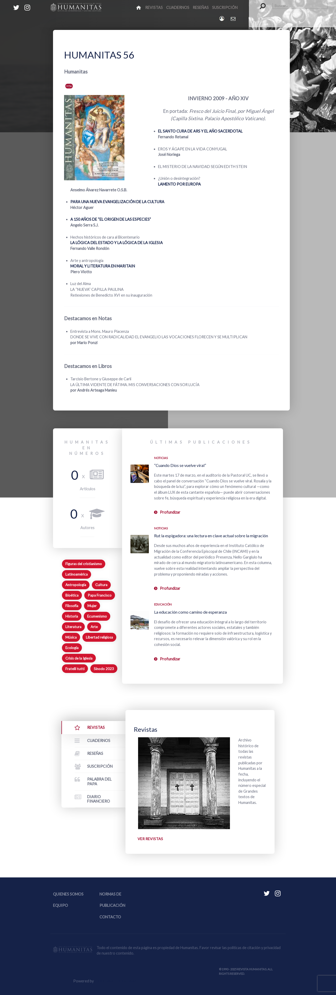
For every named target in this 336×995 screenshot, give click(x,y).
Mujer (92, 606)
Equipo (60, 905)
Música (71, 637)
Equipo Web (115, 981)
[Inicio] (139, 7)
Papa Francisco (100, 595)
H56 (69, 86)
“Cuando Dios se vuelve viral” (180, 465)
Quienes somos (68, 894)
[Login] (222, 18)
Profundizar (170, 512)
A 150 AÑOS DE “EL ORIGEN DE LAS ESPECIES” (110, 219)
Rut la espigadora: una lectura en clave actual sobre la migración (211, 535)
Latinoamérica (76, 574)
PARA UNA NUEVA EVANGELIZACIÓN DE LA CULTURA (117, 201)
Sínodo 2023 (104, 669)
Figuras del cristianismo (83, 564)
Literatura (73, 627)
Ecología (71, 648)
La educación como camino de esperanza (190, 611)
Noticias (161, 458)
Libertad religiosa (99, 637)
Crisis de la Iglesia (78, 658)
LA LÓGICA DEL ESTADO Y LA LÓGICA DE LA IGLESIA (116, 242)
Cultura (101, 585)
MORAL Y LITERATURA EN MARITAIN (102, 266)
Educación (163, 604)
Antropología (75, 585)
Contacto (110, 917)
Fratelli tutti (75, 669)
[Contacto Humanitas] (233, 18)
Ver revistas (150, 838)
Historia (71, 616)
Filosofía (71, 606)
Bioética (71, 595)
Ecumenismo (97, 616)
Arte (94, 627)
